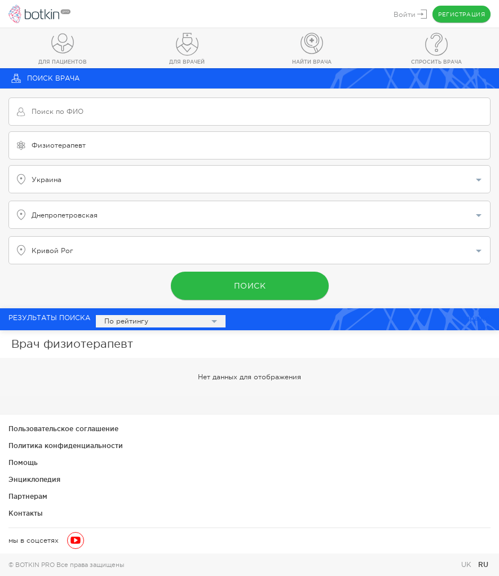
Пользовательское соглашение (63, 428)
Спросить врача (436, 62)
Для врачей (187, 62)
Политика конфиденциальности (65, 445)
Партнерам (27, 496)
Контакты (25, 513)
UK (467, 565)
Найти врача (312, 62)
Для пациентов (62, 62)
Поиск (249, 285)
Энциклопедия (34, 479)
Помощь (23, 462)
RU (483, 564)
